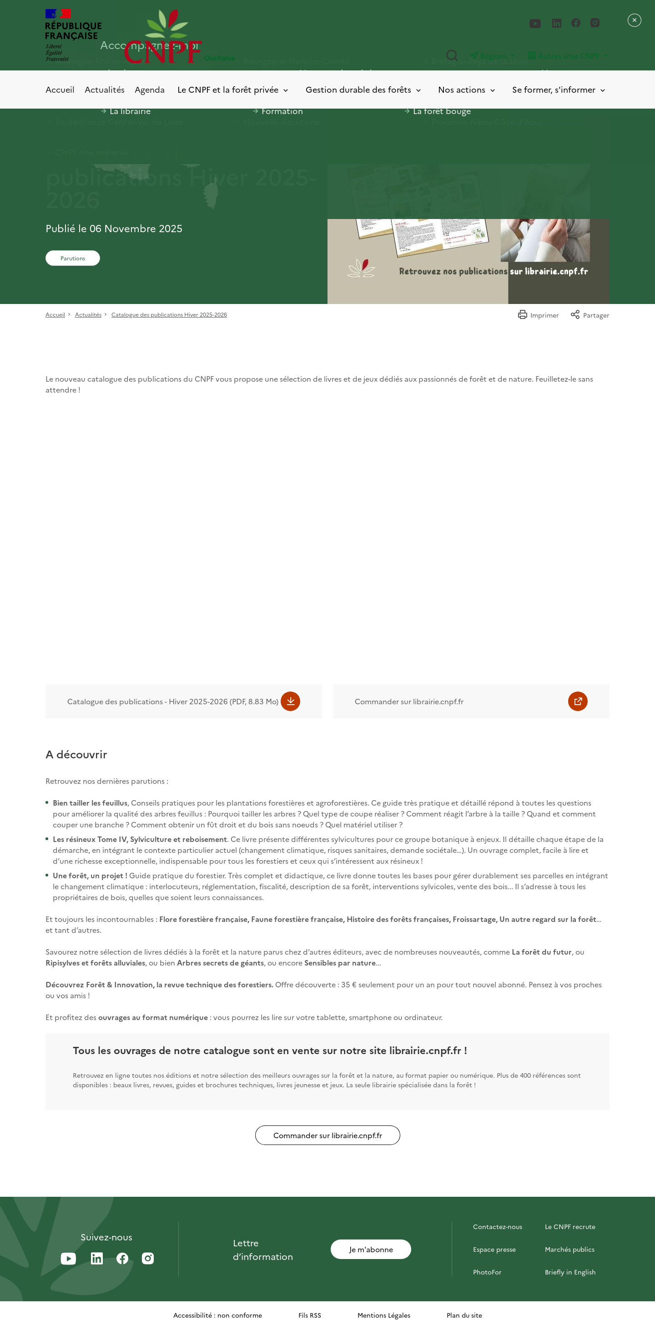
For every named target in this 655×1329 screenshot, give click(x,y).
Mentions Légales (384, 1314)
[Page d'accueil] (226, 36)
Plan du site (464, 1314)
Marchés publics (570, 1249)
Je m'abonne (371, 1249)
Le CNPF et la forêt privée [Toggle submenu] (233, 90)
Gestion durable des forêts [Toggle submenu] (364, 90)
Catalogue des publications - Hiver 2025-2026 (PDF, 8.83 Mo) (172, 701)
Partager (590, 314)
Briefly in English (570, 1271)
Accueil (60, 89)
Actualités (105, 89)
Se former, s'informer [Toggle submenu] (559, 90)
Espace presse (494, 1249)
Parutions (72, 258)
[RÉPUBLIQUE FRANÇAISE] (73, 36)
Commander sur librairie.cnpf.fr (409, 701)
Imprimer (538, 314)
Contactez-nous (497, 1226)
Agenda (150, 89)
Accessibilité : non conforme (217, 1314)
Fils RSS (309, 1314)
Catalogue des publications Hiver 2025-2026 (169, 314)
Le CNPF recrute (570, 1226)
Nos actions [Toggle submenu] (467, 90)
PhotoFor (487, 1271)
